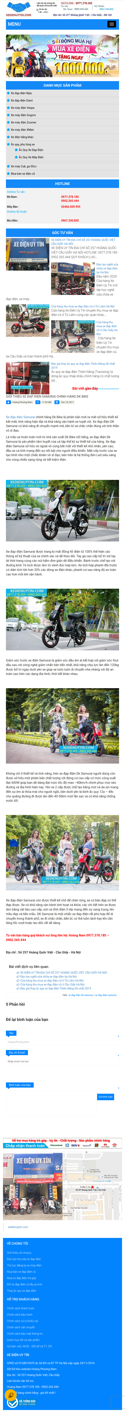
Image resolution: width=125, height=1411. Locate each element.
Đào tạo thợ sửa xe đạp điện (24, 1259)
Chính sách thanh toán (20, 1308)
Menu (14, 24)
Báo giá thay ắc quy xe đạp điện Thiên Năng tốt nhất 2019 (54, 988)
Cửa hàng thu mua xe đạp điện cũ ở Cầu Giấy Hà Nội (51, 984)
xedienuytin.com (18, 1227)
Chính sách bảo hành (19, 1314)
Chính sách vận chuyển (21, 1327)
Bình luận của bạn (20, 1085)
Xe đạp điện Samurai (20, 417)
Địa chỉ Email (17, 1052)
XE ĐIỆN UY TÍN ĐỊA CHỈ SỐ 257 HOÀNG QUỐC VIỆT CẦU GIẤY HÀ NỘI (62, 972)
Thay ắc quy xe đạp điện (21, 1290)
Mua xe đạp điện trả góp (21, 1278)
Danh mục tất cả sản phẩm (23, 1340)
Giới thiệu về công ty (19, 1252)
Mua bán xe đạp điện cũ (21, 1271)
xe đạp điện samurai (105, 995)
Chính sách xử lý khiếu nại (22, 1321)
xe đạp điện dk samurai (81, 995)
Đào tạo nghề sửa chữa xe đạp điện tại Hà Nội (107, 268)
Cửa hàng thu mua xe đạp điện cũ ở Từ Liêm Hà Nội (82, 306)
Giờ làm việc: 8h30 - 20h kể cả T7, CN (29, 1346)
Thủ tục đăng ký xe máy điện (24, 1265)
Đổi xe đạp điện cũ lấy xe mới (24, 1284)
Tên (11, 1033)
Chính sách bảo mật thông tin (25, 1333)
